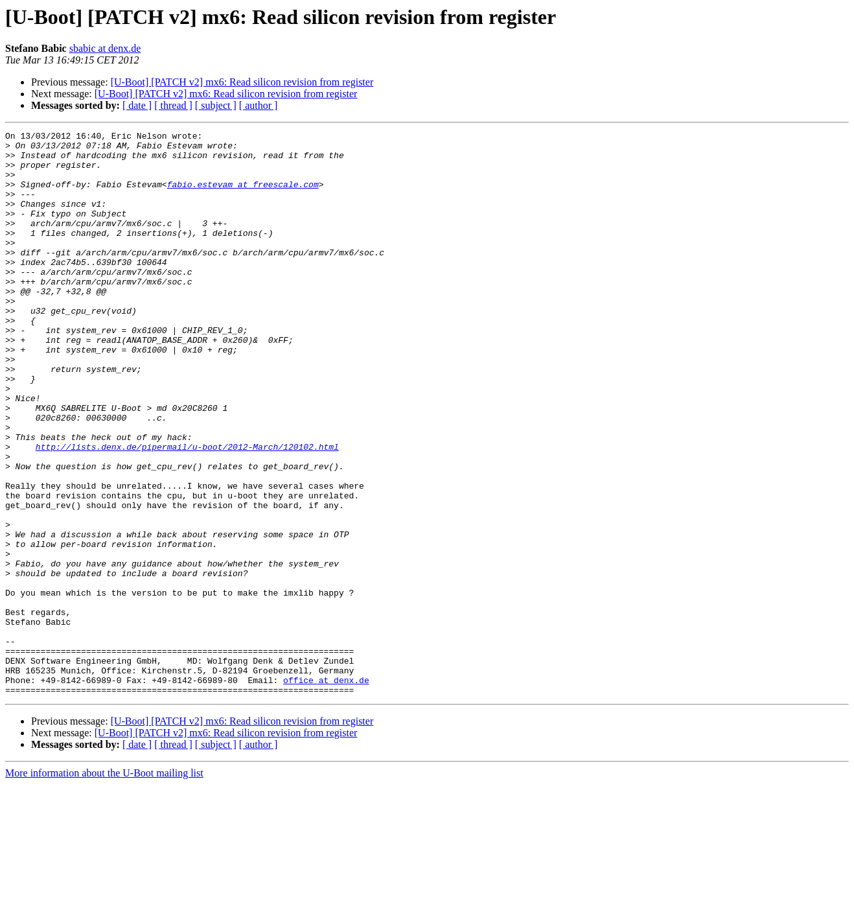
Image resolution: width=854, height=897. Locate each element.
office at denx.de (326, 791)
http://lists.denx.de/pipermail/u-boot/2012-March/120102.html (187, 511)
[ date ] (137, 105)
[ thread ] (173, 105)
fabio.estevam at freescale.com (243, 196)
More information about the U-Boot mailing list (104, 885)
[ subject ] (216, 105)
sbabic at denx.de (105, 48)
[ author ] (258, 105)
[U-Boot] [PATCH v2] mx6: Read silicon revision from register (242, 81)
